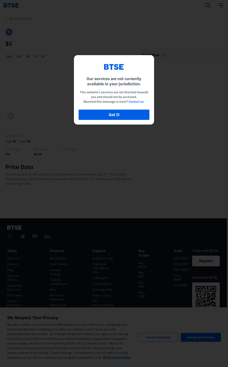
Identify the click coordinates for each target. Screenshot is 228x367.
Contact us (136, 102)
